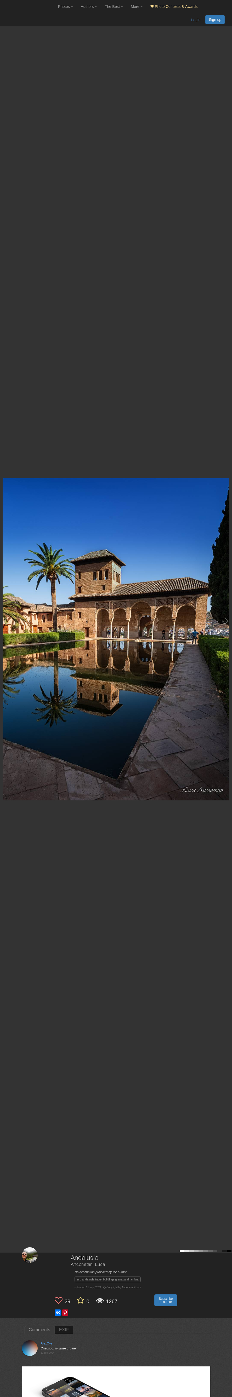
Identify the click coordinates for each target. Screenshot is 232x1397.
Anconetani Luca (88, 1265)
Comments (39, 1329)
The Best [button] (114, 6)
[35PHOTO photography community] (28, 6)
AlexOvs (47, 1343)
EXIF (64, 1329)
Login (195, 20)
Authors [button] (89, 6)
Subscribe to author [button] (166, 1300)
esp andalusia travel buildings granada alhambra (108, 1279)
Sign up (215, 19)
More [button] (137, 6)
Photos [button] (65, 6)
